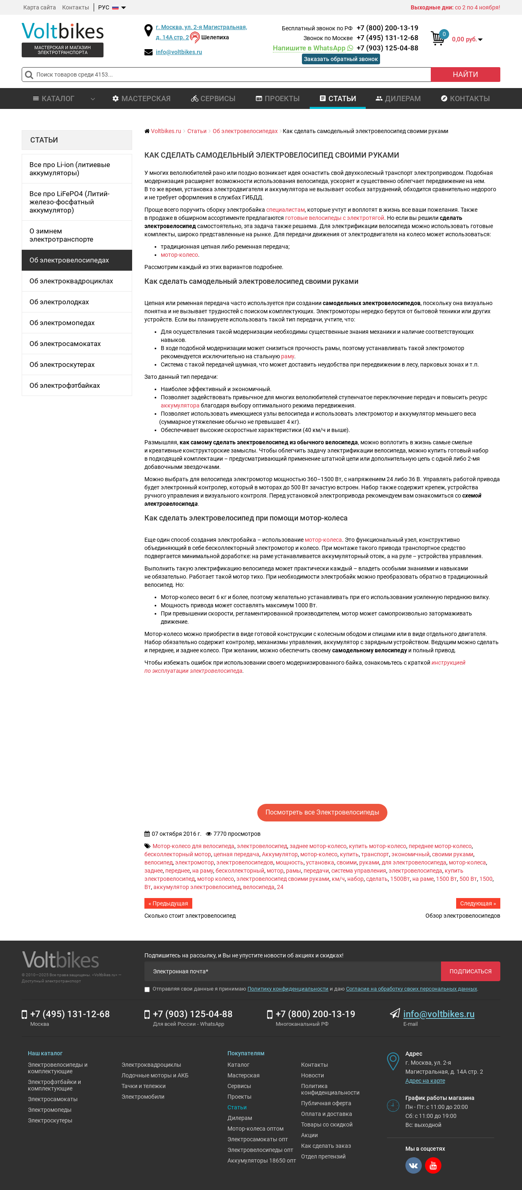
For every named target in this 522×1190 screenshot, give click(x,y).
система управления (358, 870)
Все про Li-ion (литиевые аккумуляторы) (69, 169)
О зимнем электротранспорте (61, 235)
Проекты (277, 98)
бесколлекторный (240, 870)
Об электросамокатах (65, 343)
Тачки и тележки (144, 1086)
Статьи (337, 98)
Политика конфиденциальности (330, 1089)
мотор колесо (215, 879)
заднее (153, 870)
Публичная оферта (326, 1103)
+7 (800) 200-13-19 (387, 28)
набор (355, 879)
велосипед (158, 862)
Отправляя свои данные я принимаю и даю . (311, 989)
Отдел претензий (323, 1156)
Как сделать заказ (326, 1145)
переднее (177, 870)
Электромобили (143, 1096)
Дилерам (398, 98)
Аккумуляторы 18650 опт (261, 1160)
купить (349, 854)
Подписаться (471, 971)
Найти (465, 74)
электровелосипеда (415, 870)
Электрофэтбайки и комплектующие (54, 1085)
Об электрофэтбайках (64, 385)
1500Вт (400, 879)
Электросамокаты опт (257, 1139)
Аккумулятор (280, 854)
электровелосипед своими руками (282, 879)
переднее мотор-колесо (440, 846)
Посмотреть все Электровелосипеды (322, 812)
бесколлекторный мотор (177, 854)
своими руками (452, 854)
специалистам (285, 209)
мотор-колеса (323, 539)
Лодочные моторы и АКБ (155, 1075)
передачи (316, 870)
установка (320, 862)
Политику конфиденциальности (288, 989)
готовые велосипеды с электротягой (334, 218)
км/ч (338, 879)
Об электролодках (59, 302)
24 (280, 887)
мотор (275, 870)
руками (369, 862)
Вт (147, 887)
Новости (312, 1075)
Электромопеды (50, 1109)
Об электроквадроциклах (71, 281)
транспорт (375, 854)
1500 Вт (446, 879)
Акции (309, 1135)
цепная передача (236, 854)
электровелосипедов (244, 862)
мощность (290, 862)
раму (287, 356)
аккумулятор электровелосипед (197, 887)
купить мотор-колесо (377, 846)
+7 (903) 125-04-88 (345, 48)
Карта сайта (39, 7)
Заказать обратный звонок (341, 59)
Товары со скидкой (327, 1124)
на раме (423, 879)
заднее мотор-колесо (318, 846)
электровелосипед (262, 846)
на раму (202, 870)
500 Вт (468, 879)
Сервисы (213, 98)
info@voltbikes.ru (179, 52)
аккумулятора (180, 405)
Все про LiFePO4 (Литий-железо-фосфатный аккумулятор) (69, 202)
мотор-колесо (179, 254)
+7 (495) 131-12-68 (387, 38)
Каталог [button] (63, 98)
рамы (293, 870)
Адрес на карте (425, 1080)
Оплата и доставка (326, 1114)
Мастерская (141, 98)
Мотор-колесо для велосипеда (193, 846)
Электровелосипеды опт (260, 1150)
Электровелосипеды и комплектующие (58, 1068)
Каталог (238, 1064)
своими (347, 862)
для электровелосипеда (414, 862)
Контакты (75, 7)
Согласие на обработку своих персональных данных (411, 989)
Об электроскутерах (61, 364)
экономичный (411, 854)
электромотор (194, 862)
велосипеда (258, 887)
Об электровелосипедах (69, 260)
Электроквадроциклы (151, 1064)
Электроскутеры (50, 1120)
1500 (486, 879)
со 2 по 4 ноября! (455, 7)
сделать (377, 879)
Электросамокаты (53, 1099)
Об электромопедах (61, 323)
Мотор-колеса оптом (255, 1128)
